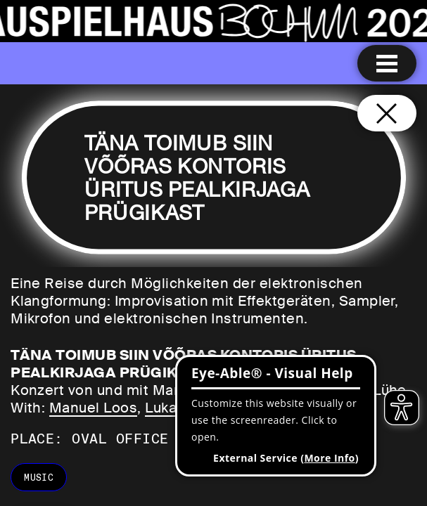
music (38, 478)
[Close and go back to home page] (386, 113)
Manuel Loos (93, 407)
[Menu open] (386, 63)
